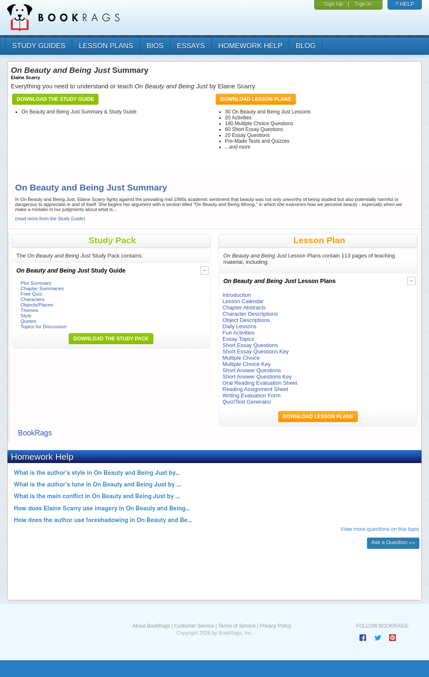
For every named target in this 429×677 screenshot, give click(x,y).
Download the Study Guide (55, 99)
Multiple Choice (241, 358)
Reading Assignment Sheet (255, 389)
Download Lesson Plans (255, 99)
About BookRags (151, 626)
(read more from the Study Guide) (50, 218)
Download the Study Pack (111, 339)
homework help (250, 46)
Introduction (236, 295)
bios (155, 46)
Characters (32, 299)
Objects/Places (37, 304)
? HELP (404, 4)
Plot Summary (36, 283)
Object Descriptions (246, 320)
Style (26, 315)
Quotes (28, 321)
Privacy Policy (275, 626)
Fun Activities (238, 332)
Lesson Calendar (243, 301)
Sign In (363, 4)
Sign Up (333, 4)
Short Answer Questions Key (257, 376)
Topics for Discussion (44, 326)
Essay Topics (238, 339)
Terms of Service (237, 626)
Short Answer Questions (251, 370)
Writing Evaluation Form (251, 395)
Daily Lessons (239, 326)
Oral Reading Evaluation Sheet (259, 383)
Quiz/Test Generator (246, 402)
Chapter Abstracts (244, 307)
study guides (38, 46)
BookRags (35, 433)
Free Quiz (31, 293)
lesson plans (106, 46)
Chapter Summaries (42, 288)
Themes (29, 310)
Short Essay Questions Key (255, 351)
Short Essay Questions (250, 345)
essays (191, 46)
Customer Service (194, 626)
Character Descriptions (250, 314)
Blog (305, 46)
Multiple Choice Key (246, 364)
